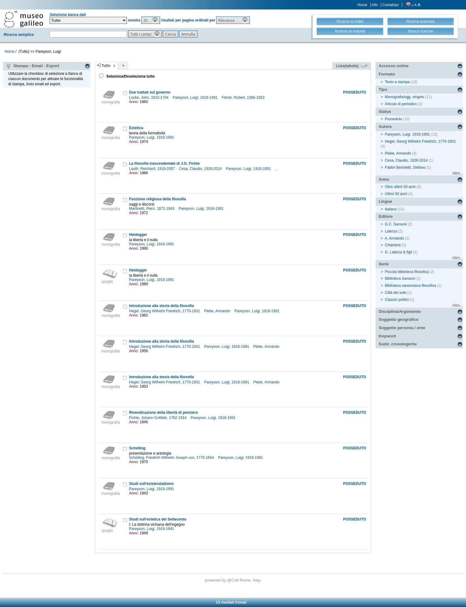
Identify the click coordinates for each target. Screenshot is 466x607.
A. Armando (394, 238)
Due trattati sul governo (149, 92)
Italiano (391, 209)
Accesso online (394, 65)
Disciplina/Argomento (400, 311)
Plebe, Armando (217, 311)
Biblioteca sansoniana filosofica (410, 285)
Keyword (387, 336)
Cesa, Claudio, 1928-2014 (201, 169)
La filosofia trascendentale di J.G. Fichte (164, 163)
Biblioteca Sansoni (400, 278)
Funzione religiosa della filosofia (157, 199)
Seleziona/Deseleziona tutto (130, 76)
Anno (384, 179)
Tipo (383, 89)
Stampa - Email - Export (32, 65)
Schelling (137, 448)
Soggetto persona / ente (402, 327)
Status (385, 111)
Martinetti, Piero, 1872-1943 (152, 208)
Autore (385, 126)
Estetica (136, 128)
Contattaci (390, 5)
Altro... (457, 173)
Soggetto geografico (398, 319)
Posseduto (393, 119)
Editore (386, 216)
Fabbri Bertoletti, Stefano (405, 167)
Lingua (385, 201)
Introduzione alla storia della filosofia (161, 306)
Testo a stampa (397, 82)
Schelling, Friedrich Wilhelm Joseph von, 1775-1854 (172, 457)
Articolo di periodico (401, 104)
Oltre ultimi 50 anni (400, 187)
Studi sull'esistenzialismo (151, 484)
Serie (384, 264)
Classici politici (397, 300)
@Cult (233, 580)
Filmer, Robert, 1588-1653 (243, 97)
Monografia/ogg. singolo (404, 97)
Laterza (391, 231)
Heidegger (138, 234)
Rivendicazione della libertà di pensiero (163, 412)
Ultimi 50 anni (396, 194)
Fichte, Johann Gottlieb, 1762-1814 (158, 418)
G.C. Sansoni (396, 224)
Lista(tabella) (351, 66)
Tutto (105, 65)
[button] (150, 20)
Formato (387, 74)
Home (362, 5)
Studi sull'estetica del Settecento (157, 519)
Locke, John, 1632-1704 (149, 97)
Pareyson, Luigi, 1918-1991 (196, 97)
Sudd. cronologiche (398, 344)
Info (375, 5)
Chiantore (393, 245)
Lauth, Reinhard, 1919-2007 (152, 169)
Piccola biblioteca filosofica (407, 272)
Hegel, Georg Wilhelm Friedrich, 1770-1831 (165, 311)
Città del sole (395, 292)
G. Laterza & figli (398, 252)
